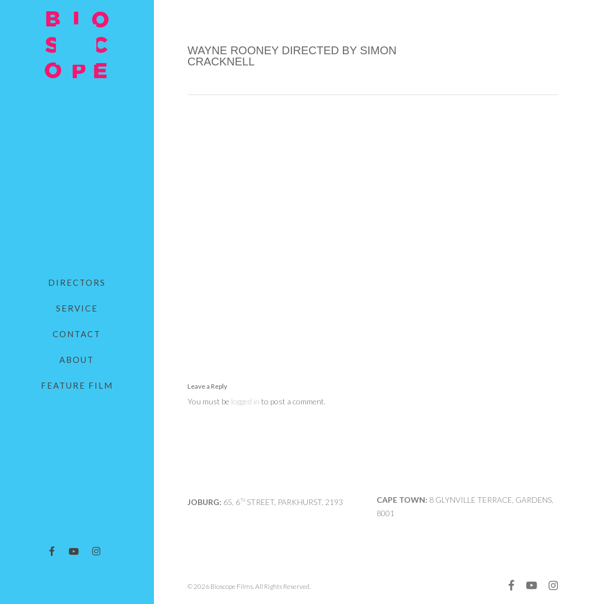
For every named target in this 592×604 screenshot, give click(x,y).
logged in (245, 401)
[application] (372, 219)
